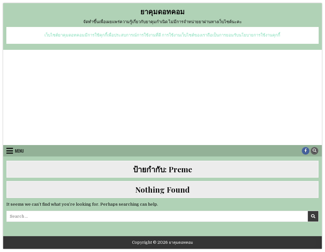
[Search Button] (314, 151)
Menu (19, 151)
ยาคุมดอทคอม (162, 11)
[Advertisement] (162, 97)
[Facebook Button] (305, 151)
